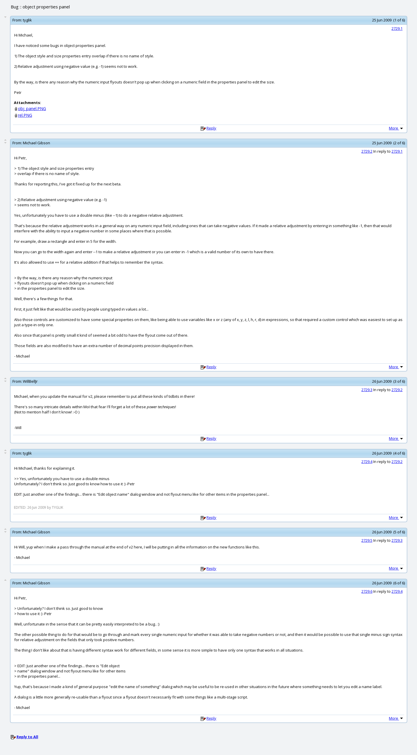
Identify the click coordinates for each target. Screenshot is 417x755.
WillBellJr (30, 381)
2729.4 (366, 461)
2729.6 (366, 591)
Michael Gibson (36, 142)
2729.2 (366, 151)
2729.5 (366, 540)
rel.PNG (25, 115)
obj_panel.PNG (32, 108)
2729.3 (366, 389)
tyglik (27, 20)
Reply (211, 128)
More (396, 128)
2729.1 (397, 28)
